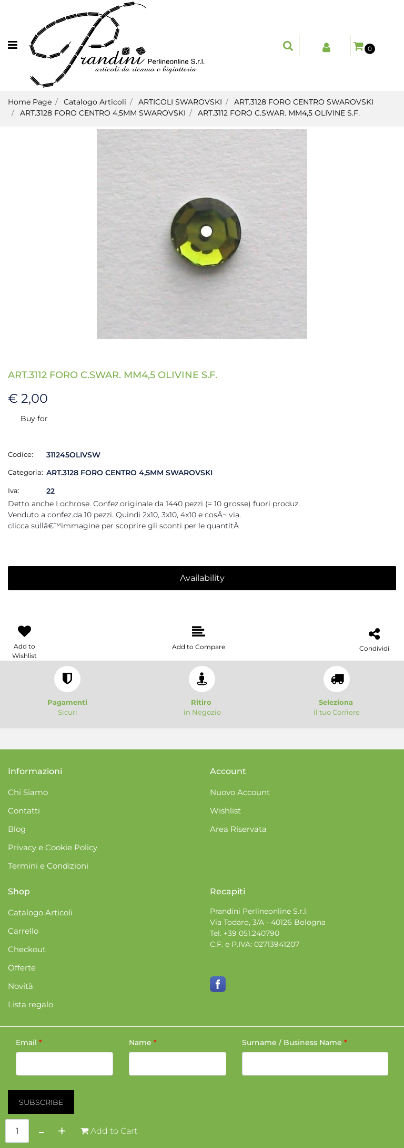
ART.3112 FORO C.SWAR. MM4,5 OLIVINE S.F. (279, 113)
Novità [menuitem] (20, 986)
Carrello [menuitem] (23, 931)
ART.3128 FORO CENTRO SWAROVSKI (303, 102)
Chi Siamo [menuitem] (28, 792)
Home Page (30, 102)
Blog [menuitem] (17, 829)
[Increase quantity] (62, 1131)
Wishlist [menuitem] (225, 811)
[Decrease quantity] (41, 1131)
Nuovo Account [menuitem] (240, 792)
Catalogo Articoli (95, 102)
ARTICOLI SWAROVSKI (180, 102)
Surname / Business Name (294, 1042)
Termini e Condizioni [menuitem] (48, 866)
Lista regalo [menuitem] (30, 1004)
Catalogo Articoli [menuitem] (40, 912)
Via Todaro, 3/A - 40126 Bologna (268, 922)
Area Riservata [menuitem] (238, 829)
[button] (202, 233)
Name (143, 1042)
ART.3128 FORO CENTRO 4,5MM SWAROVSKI (103, 113)
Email (29, 1042)
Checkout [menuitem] (27, 949)
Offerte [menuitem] (22, 968)
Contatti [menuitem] (24, 811)
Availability (202, 578)
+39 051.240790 (251, 933)
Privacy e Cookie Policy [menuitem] (52, 847)
